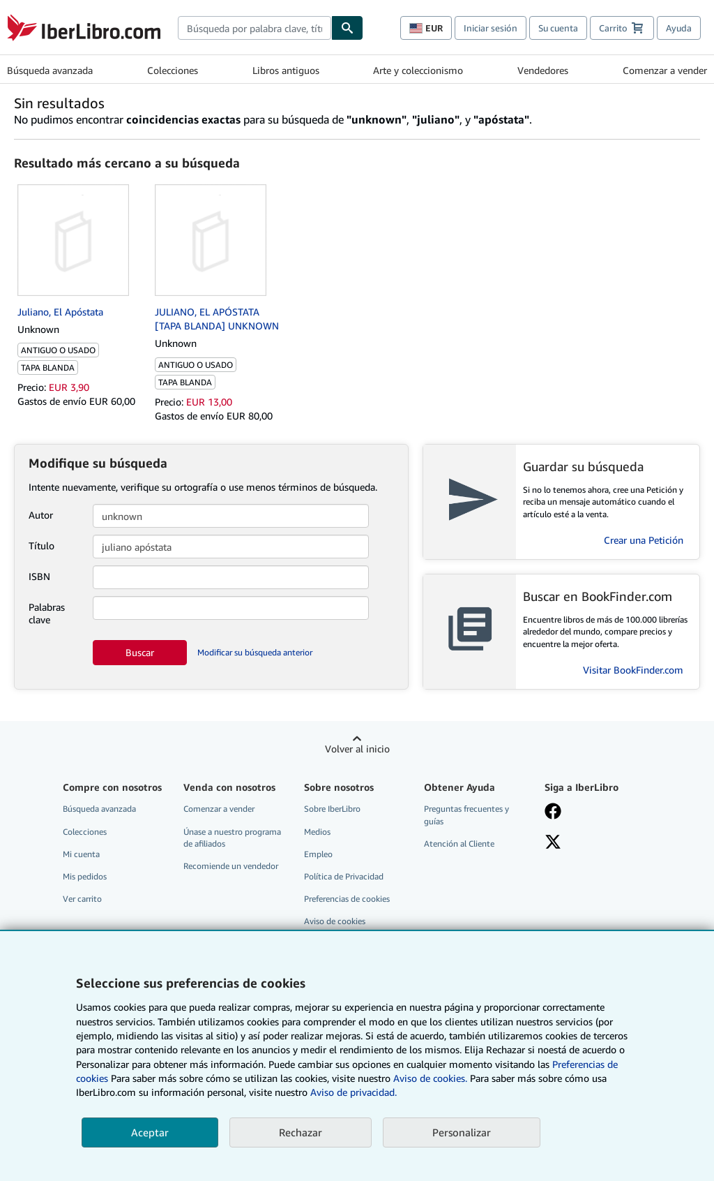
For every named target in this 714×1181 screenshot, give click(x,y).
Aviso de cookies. (430, 1078)
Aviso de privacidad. (353, 1092)
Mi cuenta (81, 854)
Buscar (140, 652)
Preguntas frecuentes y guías (466, 814)
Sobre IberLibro (332, 808)
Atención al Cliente (459, 843)
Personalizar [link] (461, 1132)
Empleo (318, 854)
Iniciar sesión (490, 28)
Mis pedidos (85, 876)
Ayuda (679, 28)
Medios (317, 831)
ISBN (39, 576)
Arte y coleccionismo (418, 70)
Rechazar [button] (300, 1132)
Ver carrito (82, 898)
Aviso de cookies (334, 921)
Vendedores (542, 70)
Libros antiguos (285, 70)
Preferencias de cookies (347, 898)
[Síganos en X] (553, 843)
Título (41, 545)
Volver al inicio (357, 749)
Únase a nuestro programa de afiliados (232, 837)
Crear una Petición (643, 540)
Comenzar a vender (665, 70)
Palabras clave (47, 613)
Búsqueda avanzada (50, 70)
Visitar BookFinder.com (633, 670)
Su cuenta (558, 28)
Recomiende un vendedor (230, 866)
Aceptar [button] (150, 1132)
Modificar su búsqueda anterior (254, 652)
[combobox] (254, 28)
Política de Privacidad (343, 876)
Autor (41, 515)
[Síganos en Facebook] (553, 812)
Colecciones (172, 70)
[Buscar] (347, 28)
